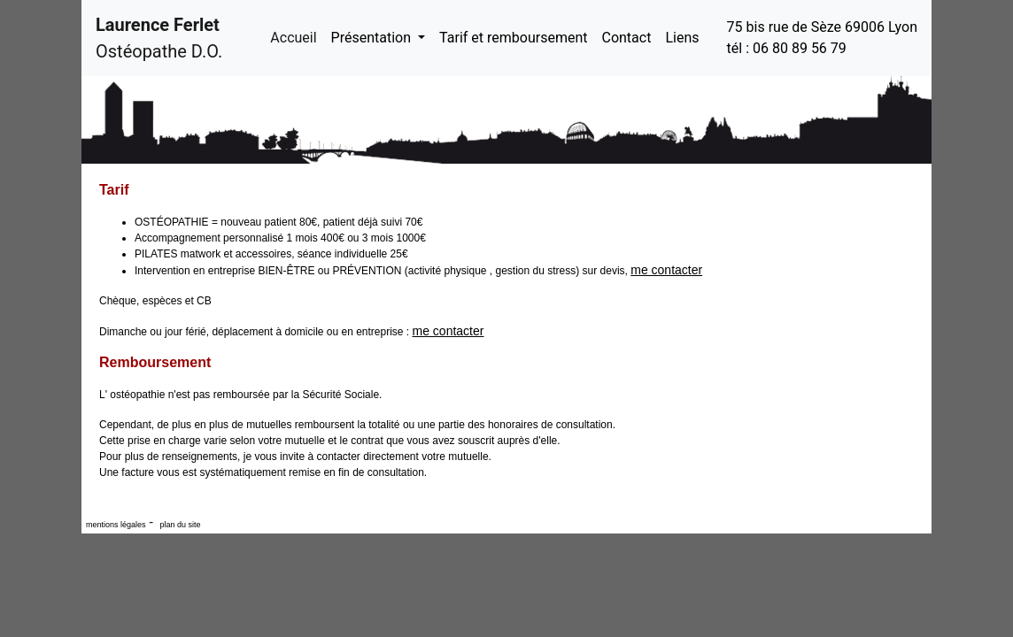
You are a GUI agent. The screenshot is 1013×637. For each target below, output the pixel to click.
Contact (626, 37)
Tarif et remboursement (513, 37)
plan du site (179, 524)
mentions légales (116, 524)
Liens (682, 37)
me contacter (666, 270)
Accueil (296, 36)
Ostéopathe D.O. (159, 38)
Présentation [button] (372, 37)
